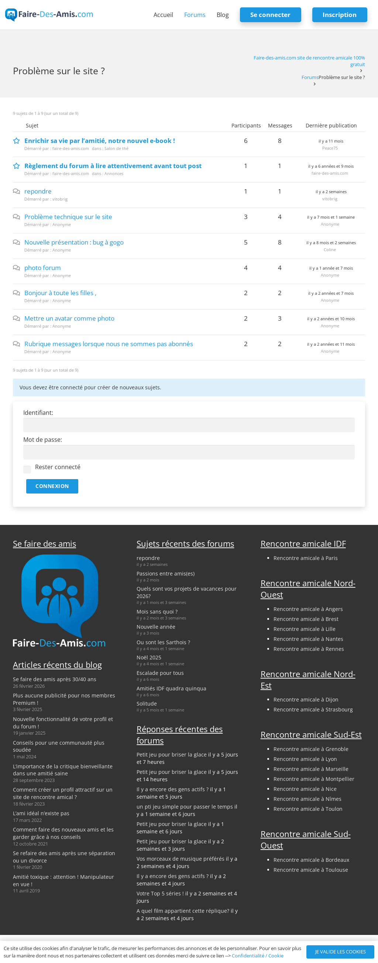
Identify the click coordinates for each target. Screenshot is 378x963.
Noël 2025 (149, 657)
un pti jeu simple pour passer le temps (185, 806)
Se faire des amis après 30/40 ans (54, 679)
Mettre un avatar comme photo (69, 318)
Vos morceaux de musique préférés (180, 858)
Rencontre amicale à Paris (306, 557)
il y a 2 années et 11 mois (331, 344)
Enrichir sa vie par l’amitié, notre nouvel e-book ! (99, 140)
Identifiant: (38, 412)
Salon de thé (116, 148)
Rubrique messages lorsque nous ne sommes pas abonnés (108, 343)
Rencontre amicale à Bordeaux (311, 859)
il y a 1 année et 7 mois (331, 268)
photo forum (42, 267)
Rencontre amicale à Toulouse (311, 869)
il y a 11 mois (331, 141)
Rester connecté (57, 467)
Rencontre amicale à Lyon (305, 758)
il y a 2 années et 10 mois (331, 318)
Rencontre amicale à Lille (305, 628)
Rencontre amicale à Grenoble (311, 748)
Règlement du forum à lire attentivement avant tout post (113, 165)
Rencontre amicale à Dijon (306, 699)
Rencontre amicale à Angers (308, 608)
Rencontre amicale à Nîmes (307, 798)
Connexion (52, 485)
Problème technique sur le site (68, 216)
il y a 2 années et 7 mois (331, 293)
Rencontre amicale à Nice (305, 788)
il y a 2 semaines (331, 191)
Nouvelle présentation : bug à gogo (74, 242)
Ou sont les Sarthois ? (163, 642)
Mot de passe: (42, 439)
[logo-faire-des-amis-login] (49, 14)
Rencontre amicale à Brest (306, 618)
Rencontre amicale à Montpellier (314, 778)
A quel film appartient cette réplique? (183, 910)
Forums (310, 77)
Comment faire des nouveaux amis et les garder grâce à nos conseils (63, 833)
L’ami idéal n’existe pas (41, 813)
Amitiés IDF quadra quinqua (171, 688)
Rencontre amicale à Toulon (308, 808)
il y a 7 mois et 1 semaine (331, 217)
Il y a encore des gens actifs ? (173, 789)
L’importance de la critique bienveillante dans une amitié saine (63, 770)
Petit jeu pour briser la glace (172, 754)
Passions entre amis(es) (166, 573)
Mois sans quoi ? (157, 611)
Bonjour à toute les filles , (60, 292)
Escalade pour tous (160, 672)
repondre (38, 191)
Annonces (113, 173)
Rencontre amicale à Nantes (308, 638)
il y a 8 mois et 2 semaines (331, 242)
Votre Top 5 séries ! (160, 893)
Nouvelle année (156, 626)
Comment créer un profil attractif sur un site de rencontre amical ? (63, 793)
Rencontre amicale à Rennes (309, 648)
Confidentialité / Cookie (258, 955)
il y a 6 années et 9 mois (331, 166)
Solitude (147, 703)
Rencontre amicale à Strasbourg (313, 709)
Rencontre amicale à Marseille (311, 768)
